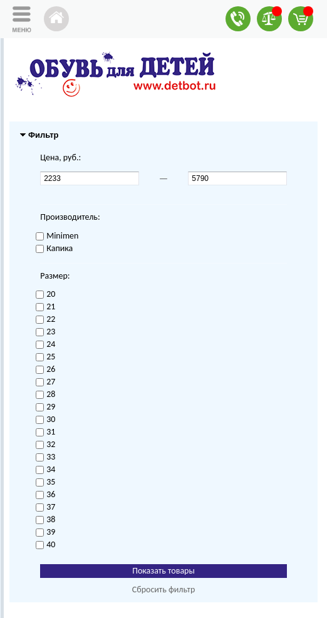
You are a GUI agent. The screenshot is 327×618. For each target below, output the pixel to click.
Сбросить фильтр (163, 589)
